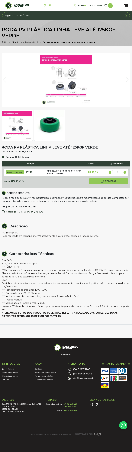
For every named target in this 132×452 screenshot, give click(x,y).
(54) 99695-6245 (80, 373)
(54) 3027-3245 (79, 369)
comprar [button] (108, 181)
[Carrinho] (108, 5)
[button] (127, 80)
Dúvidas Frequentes (44, 380)
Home (6, 42)
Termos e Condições (44, 376)
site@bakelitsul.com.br (81, 378)
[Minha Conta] (87, 5)
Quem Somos (8, 369)
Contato (38, 369)
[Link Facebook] (44, 5)
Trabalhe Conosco (10, 373)
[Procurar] (126, 16)
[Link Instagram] (50, 5)
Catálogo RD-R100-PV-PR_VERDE (22, 211)
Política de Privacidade (45, 373)
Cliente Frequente (10, 376)
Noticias (5, 380)
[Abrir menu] (126, 6)
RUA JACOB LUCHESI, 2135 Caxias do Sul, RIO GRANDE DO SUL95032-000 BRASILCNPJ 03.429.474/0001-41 (21, 408)
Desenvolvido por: (88, 435)
